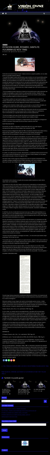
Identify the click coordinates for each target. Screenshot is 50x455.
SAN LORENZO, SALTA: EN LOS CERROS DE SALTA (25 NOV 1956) (24, 391)
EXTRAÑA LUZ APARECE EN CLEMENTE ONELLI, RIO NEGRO (14, 412)
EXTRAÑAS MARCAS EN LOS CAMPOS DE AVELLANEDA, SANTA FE (15, 414)
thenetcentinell (15, 51)
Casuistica (5, 44)
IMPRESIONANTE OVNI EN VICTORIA (9, 416)
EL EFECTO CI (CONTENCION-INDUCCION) (6, 391)
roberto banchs (22, 51)
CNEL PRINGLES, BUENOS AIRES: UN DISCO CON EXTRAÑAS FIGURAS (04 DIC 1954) (24, 366)
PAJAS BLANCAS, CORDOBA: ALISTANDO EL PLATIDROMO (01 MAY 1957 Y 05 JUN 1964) (23, 372)
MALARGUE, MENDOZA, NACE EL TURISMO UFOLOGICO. (13, 408)
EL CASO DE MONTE (39, 389)
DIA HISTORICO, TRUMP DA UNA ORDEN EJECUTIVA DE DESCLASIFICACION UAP (18, 410)
